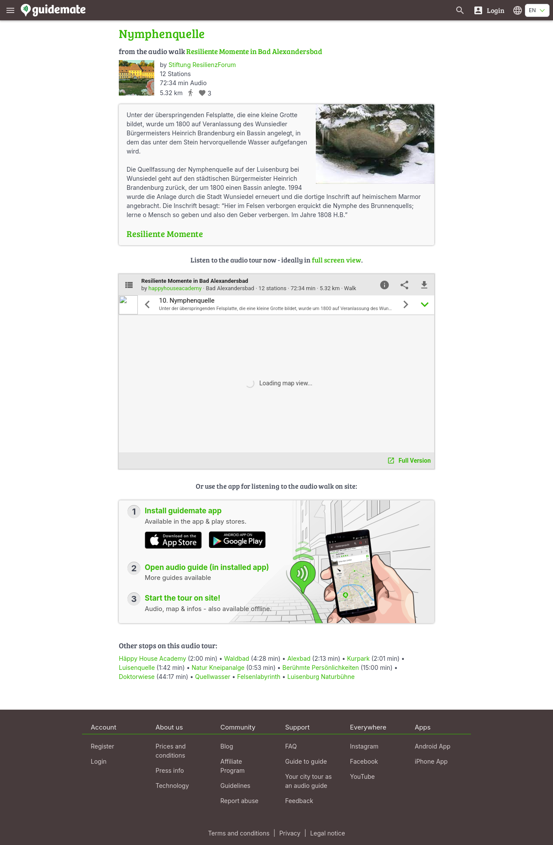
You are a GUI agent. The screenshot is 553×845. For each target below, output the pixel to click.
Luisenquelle (137, 667)
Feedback (299, 800)
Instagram (364, 746)
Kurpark (358, 658)
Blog (226, 746)
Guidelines (235, 785)
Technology (172, 785)
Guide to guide (306, 761)
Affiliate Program (232, 766)
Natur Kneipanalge (218, 667)
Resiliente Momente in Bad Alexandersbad (254, 51)
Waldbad (236, 658)
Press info (170, 770)
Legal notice (327, 833)
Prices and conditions (171, 751)
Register (102, 746)
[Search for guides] (460, 10)
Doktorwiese (137, 676)
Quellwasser (212, 676)
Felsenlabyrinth (258, 676)
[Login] (489, 10)
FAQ (291, 746)
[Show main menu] (10, 10)
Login (99, 761)
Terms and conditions (238, 833)
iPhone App (431, 761)
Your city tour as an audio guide (308, 781)
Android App (433, 746)
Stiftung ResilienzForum (202, 64)
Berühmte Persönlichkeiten (321, 667)
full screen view (336, 259)
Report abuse (239, 800)
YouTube (362, 776)
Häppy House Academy (152, 658)
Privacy (289, 833)
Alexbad (299, 658)
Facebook (364, 761)
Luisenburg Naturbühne (321, 676)
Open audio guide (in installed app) (207, 567)
